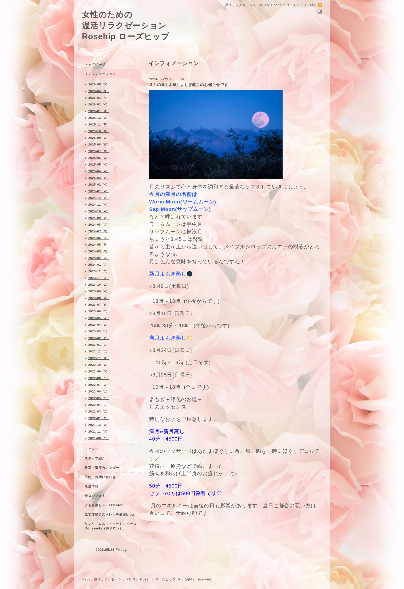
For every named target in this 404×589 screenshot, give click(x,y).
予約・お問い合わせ (100, 477)
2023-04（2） (98, 324)
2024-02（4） (98, 258)
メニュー (91, 449)
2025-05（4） (98, 164)
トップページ (95, 64)
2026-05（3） (98, 84)
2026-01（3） (98, 111)
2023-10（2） (98, 284)
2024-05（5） (98, 244)
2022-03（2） (98, 411)
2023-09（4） (98, 291)
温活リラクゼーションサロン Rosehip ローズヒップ (135, 579)
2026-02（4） (98, 104)
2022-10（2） (98, 364)
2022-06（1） (98, 391)
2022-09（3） (98, 371)
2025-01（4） (98, 191)
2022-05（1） (98, 398)
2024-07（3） (98, 231)
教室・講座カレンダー (102, 468)
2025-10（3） (98, 131)
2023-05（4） (98, 318)
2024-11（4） (98, 204)
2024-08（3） (98, 224)
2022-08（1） (98, 378)
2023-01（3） (98, 344)
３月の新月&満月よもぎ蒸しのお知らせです (188, 85)
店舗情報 (91, 486)
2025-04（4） (98, 171)
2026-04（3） (98, 91)
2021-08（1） (98, 438)
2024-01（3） (98, 264)
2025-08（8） (98, 144)
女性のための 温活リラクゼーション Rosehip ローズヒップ (125, 25)
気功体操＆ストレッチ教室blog (109, 514)
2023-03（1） (98, 331)
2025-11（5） (98, 124)
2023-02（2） (98, 338)
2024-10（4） (98, 211)
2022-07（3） (98, 384)
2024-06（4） (98, 237)
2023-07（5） (98, 304)
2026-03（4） (98, 97)
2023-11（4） (98, 278)
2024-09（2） (98, 217)
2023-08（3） (98, 298)
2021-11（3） (98, 431)
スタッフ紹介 (95, 458)
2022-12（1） (98, 351)
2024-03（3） (98, 251)
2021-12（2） (98, 424)
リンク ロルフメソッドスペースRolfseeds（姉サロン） (111, 526)
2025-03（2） (98, 177)
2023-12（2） (98, 271)
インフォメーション (100, 74)
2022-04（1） (98, 404)
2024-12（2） (98, 197)
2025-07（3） (98, 151)
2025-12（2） (98, 117)
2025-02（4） (98, 184)
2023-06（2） (98, 311)
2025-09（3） (98, 137)
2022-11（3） (98, 358)
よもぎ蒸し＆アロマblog (104, 505)
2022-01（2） (98, 418)
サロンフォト (95, 496)
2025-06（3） (98, 157)
